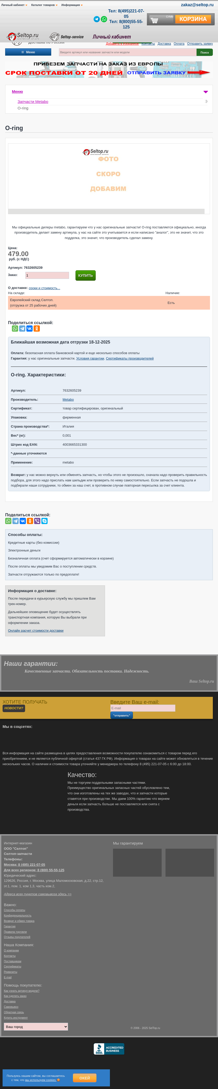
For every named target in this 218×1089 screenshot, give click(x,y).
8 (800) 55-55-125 (50, 870)
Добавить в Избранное (122, 44)
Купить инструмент (16, 1017)
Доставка (164, 44)
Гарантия (10, 926)
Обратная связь (14, 1012)
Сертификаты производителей (130, 358)
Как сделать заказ (15, 995)
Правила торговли (15, 931)
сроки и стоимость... (44, 288)
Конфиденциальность (18, 915)
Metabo (68, 399)
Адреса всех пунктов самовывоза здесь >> (38, 894)
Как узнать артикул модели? (21, 990)
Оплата (179, 44)
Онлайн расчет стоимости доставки (36, 630)
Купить (85, 275)
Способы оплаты (14, 910)
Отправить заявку (200, 44)
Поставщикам (12, 961)
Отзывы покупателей (17, 936)
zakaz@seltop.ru (197, 5)
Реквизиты (10, 971)
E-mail (8, 977)
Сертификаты (12, 966)
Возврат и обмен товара (19, 920)
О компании (11, 950)
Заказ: (13, 275)
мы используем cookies (41, 1079)
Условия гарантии (90, 358)
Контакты (148, 44)
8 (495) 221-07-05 (31, 865)
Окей (84, 1078)
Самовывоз (11, 1006)
